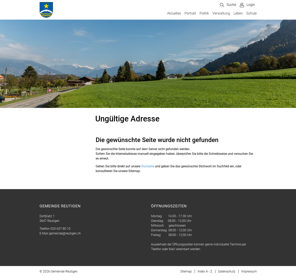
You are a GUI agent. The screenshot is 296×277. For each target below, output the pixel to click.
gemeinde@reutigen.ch (65, 233)
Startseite (147, 166)
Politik (204, 13)
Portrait (190, 13)
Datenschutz (226, 271)
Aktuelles (174, 13)
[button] (228, 5)
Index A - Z (205, 271)
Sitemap (186, 271)
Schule (251, 13)
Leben (238, 13)
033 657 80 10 (60, 229)
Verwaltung (221, 13)
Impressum (249, 271)
